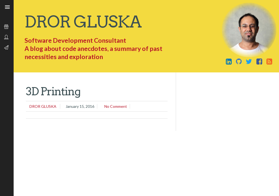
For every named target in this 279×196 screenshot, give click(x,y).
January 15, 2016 (80, 106)
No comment (115, 106)
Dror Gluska (83, 22)
